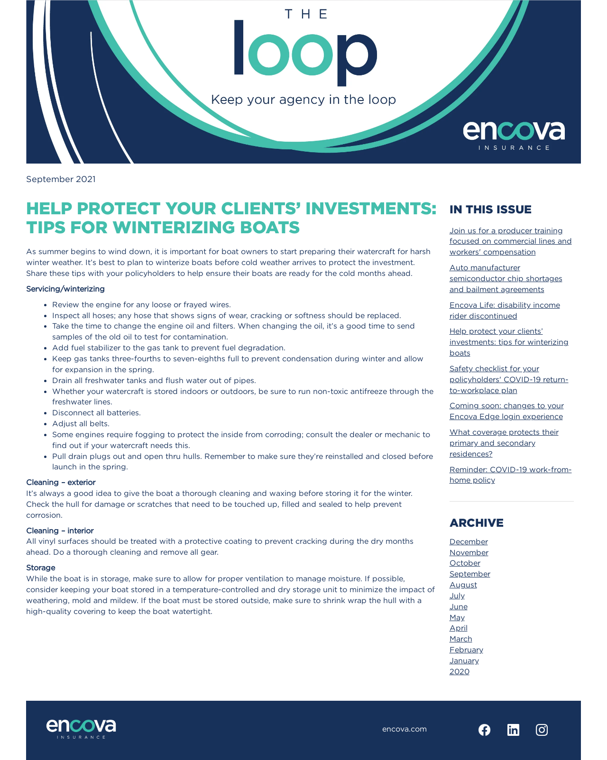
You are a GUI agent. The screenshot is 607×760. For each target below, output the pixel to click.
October (465, 563)
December (469, 541)
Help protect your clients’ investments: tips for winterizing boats (509, 341)
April (459, 627)
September (470, 573)
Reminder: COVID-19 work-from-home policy (511, 475)
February (466, 649)
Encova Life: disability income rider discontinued (505, 310)
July (457, 595)
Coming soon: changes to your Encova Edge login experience (507, 411)
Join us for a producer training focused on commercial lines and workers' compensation (511, 241)
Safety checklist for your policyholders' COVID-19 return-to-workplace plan (509, 379)
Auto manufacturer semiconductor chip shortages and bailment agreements (506, 278)
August (463, 584)
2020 (459, 671)
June (459, 606)
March (461, 638)
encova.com (404, 728)
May (457, 617)
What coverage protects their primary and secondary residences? (504, 442)
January (464, 660)
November (469, 552)
